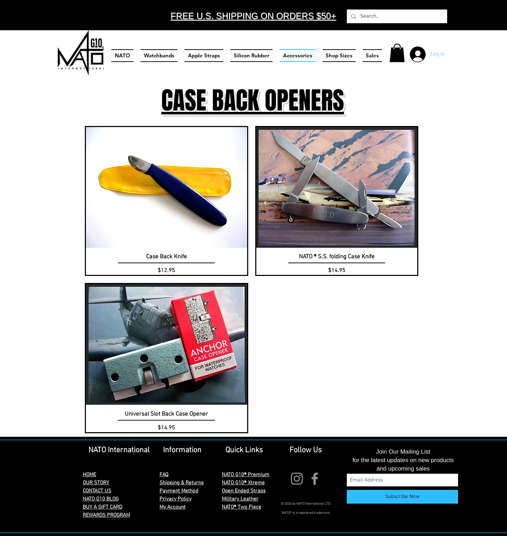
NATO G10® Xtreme (243, 483)
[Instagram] (297, 479)
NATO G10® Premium (245, 475)
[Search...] (396, 16)
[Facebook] (315, 479)
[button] (397, 53)
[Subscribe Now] (402, 497)
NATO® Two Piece (241, 507)
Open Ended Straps (243, 491)
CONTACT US (97, 491)
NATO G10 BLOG (101, 499)
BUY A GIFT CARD (102, 507)
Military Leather (240, 499)
